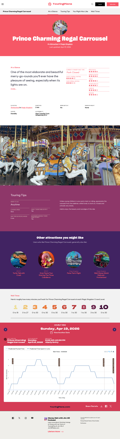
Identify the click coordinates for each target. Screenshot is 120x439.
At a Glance (52, 11)
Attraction (54, 44)
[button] (105, 351)
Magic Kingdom (66, 44)
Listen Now (56, 432)
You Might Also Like (80, 11)
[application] (60, 375)
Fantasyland (15, 108)
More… (13, 89)
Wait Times (95, 11)
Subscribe (112, 4)
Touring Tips (65, 11)
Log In (100, 4)
